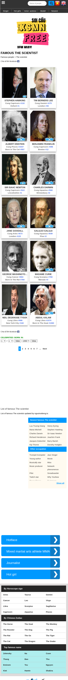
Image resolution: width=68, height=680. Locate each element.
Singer (5, 11)
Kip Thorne (34, 427)
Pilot (31, 455)
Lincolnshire (15, 194)
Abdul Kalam (43, 319)
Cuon (48, 635)
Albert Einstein (15, 145)
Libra (5, 588)
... (40, 350)
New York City (15, 324)
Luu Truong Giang (37, 408)
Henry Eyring (53, 408)
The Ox (28, 618)
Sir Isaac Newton (15, 189)
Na (26, 635)
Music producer (36, 448)
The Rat (6, 618)
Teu (26, 647)
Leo (26, 582)
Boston (43, 151)
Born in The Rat (15, 281)
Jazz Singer (52, 437)
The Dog (28, 612)
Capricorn (7, 594)
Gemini (49, 577)
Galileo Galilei (43, 232)
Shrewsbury (43, 194)
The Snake (51, 623)
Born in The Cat (15, 151)
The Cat (6, 623)
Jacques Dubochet (37, 423)
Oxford (14, 107)
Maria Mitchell (35, 412)
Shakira (49, 653)
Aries (5, 577)
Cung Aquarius (43, 191)
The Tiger (50, 618)
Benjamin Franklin (43, 145)
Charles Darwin (43, 189)
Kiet (5, 653)
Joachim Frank (53, 419)
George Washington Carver (14, 275)
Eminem (7, 647)
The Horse (8, 606)
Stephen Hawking (14, 102)
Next (45, 350)
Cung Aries (14, 235)
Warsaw (43, 281)
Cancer (6, 582)
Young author (35, 441)
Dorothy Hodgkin (54, 427)
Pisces (49, 594)
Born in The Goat (43, 324)
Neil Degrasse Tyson (14, 319)
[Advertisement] (34, 32)
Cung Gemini (43, 104)
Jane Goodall (15, 232)
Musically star (35, 444)
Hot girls (17, 11)
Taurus (28, 577)
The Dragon (30, 623)
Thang (6, 641)
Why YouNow (53, 459)
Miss (49, 444)
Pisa (43, 237)
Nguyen (49, 647)
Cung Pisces (15, 148)
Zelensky (7, 635)
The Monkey (51, 606)
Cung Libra (14, 322)
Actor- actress (30, 11)
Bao (26, 641)
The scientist (21, 58)
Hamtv (28, 653)
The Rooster (8, 612)
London (43, 107)
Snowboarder (53, 455)
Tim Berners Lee (43, 102)
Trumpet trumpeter (37, 437)
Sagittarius (51, 588)
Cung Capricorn (15, 104)
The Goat (29, 606)
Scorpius (29, 588)
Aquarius (29, 594)
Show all (60, 465)
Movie (49, 441)
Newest (54, 11)
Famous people (7, 58)
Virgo (48, 582)
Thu (48, 641)
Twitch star (34, 459)
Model (43, 11)
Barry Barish (52, 423)
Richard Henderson (38, 419)
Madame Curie (43, 275)
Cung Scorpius (43, 278)
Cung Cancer (15, 278)
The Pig (49, 612)
